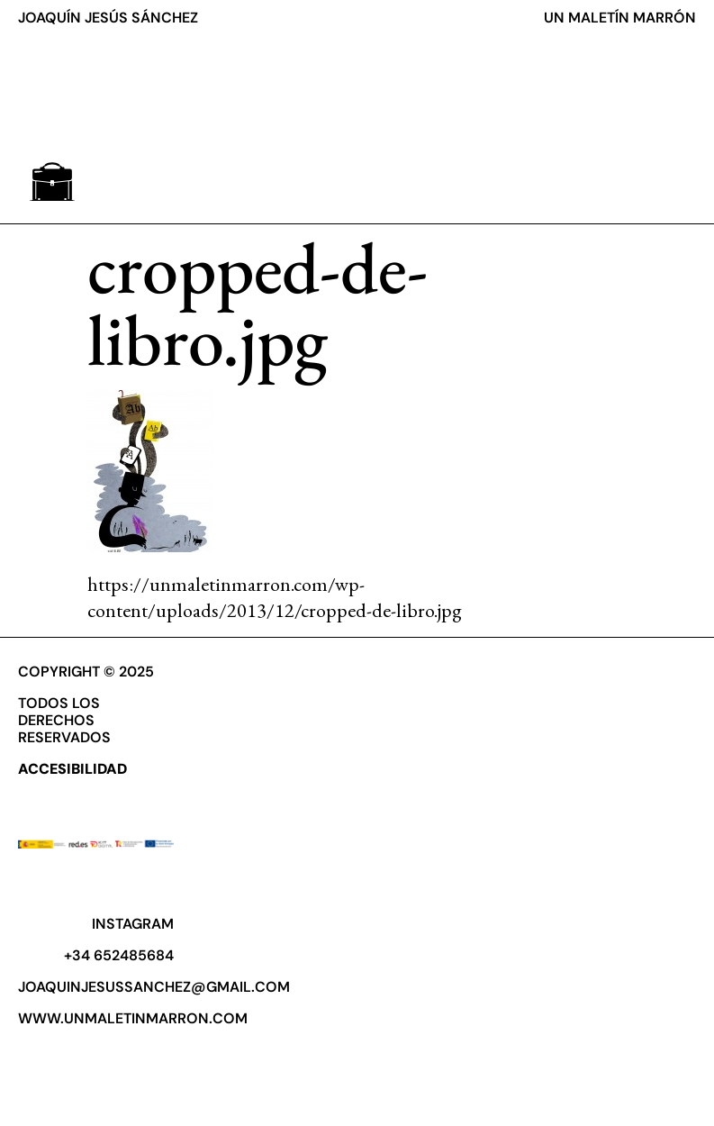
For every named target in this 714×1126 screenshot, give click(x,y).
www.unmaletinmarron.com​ (133, 1018)
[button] (52, 181)
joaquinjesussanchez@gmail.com (154, 986)
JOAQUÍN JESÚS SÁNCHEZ (108, 17)
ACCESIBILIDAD (72, 768)
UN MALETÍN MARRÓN (620, 17)
